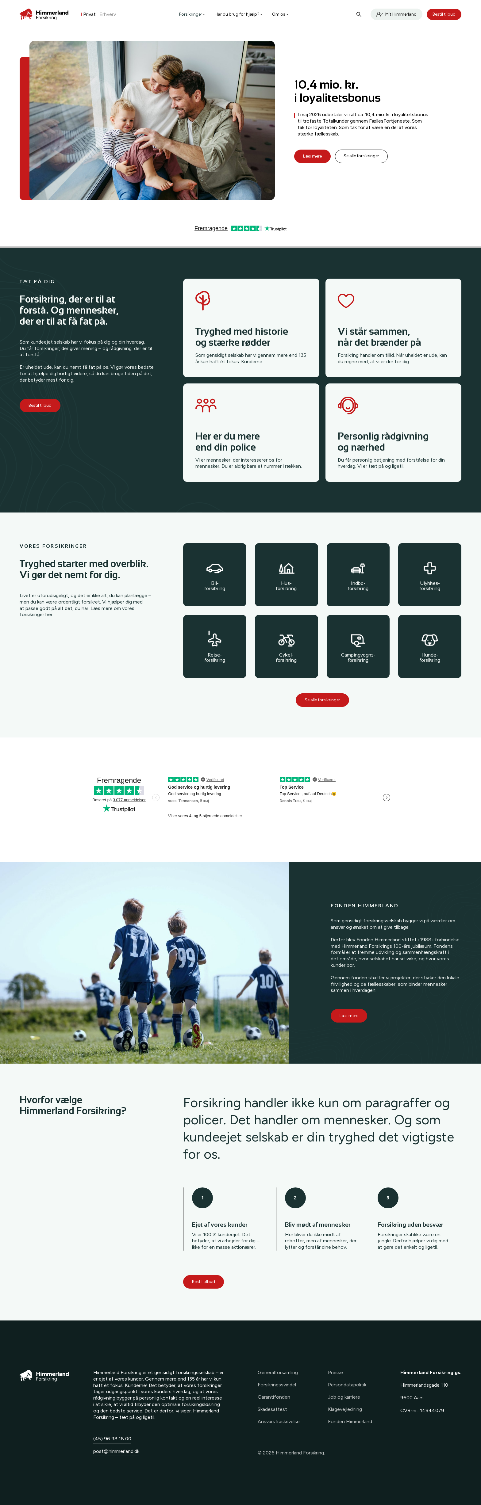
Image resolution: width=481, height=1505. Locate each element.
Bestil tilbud (444, 14)
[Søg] (359, 14)
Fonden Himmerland (350, 1421)
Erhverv (107, 14)
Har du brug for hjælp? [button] (238, 14)
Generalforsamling (278, 1372)
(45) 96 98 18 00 (112, 1439)
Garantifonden (274, 1397)
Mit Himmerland (396, 14)
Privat (89, 14)
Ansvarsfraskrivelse (279, 1421)
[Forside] (44, 14)
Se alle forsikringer (361, 156)
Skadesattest (272, 1409)
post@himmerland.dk (116, 1451)
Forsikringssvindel (277, 1385)
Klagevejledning (345, 1409)
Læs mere (312, 156)
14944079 (432, 1410)
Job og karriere (344, 1397)
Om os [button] (280, 14)
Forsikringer (192, 14)
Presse (335, 1372)
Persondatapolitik (347, 1385)
